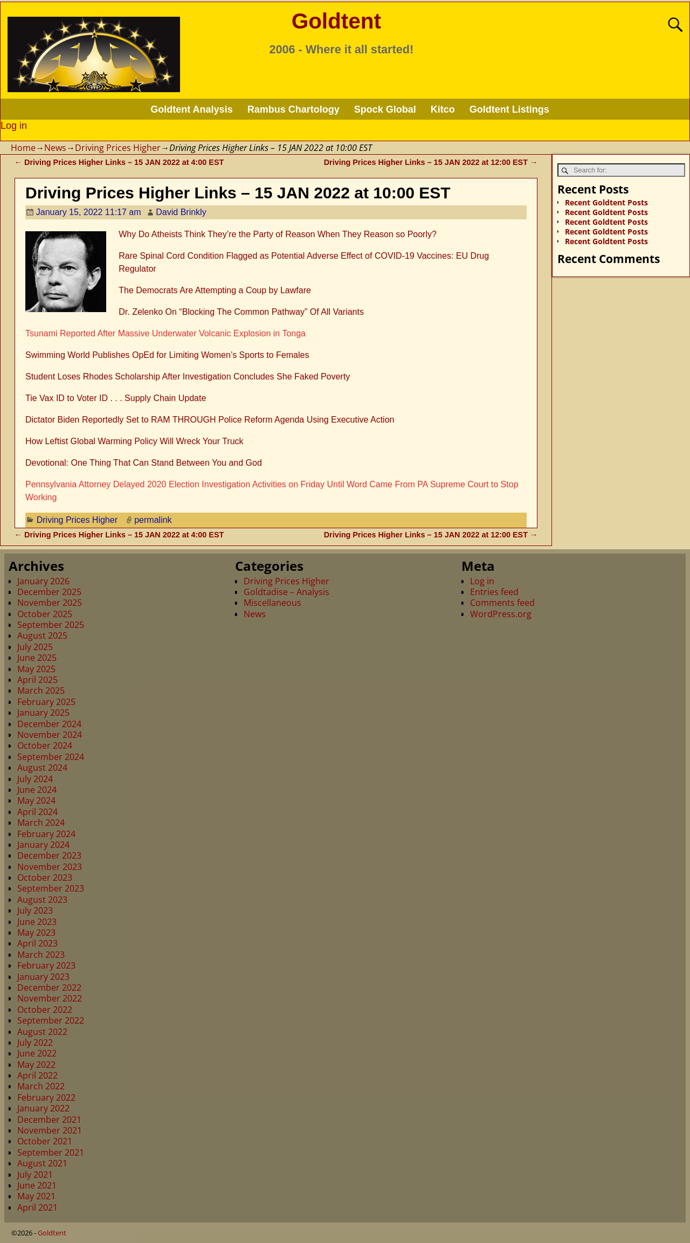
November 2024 (49, 735)
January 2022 (43, 1108)
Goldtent (336, 21)
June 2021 (37, 1185)
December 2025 (49, 592)
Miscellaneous (272, 603)
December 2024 (49, 724)
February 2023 (46, 965)
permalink (152, 519)
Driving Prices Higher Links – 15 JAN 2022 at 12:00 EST (431, 162)
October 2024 (44, 745)
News (55, 148)
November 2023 (49, 867)
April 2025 (37, 680)
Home (23, 148)
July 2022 (35, 1042)
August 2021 (42, 1163)
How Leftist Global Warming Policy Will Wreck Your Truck (134, 441)
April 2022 (37, 1075)
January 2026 (43, 581)
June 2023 (37, 922)
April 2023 (37, 943)
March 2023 (41, 955)
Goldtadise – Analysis (286, 592)
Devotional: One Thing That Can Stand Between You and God (143, 462)
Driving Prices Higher (118, 148)
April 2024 (37, 812)
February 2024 (46, 834)
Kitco (443, 109)
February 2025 (46, 702)
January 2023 (43, 977)
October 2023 (44, 877)
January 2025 (43, 713)
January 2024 (43, 845)
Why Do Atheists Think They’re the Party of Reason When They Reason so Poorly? (278, 234)
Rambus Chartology (293, 109)
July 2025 (35, 647)
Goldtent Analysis (191, 109)
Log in (14, 125)
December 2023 (49, 855)
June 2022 (37, 1053)
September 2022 (50, 1020)
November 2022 (49, 998)
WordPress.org (501, 614)
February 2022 (46, 1097)
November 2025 (49, 603)
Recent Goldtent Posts (606, 202)
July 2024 (35, 779)
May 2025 (36, 669)
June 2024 (37, 790)
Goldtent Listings (509, 109)
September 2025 (50, 625)
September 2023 (50, 888)
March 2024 (41, 822)
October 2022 (44, 1010)
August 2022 (42, 1032)
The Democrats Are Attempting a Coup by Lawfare (215, 290)
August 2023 (42, 900)
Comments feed (502, 603)
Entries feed (494, 592)
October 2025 (44, 614)
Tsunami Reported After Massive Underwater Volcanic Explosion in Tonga (165, 333)
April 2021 (37, 1207)
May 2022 (36, 1065)
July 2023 (35, 910)
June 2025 (37, 658)
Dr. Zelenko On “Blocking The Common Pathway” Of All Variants (241, 311)
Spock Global (385, 109)
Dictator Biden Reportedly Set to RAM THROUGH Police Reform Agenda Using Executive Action (209, 419)
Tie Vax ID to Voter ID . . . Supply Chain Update (115, 398)
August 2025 (42, 635)
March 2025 (41, 690)
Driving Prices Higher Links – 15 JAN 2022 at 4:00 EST (119, 162)
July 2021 (35, 1174)
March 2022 (41, 1086)
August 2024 (42, 768)
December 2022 (49, 987)
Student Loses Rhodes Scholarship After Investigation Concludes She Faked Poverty (187, 376)
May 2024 (36, 800)
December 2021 (49, 1119)
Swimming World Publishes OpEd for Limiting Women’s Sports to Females (167, 355)
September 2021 (50, 1152)
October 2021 (44, 1141)
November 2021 (49, 1130)
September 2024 (50, 757)
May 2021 (36, 1196)
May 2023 (36, 932)
